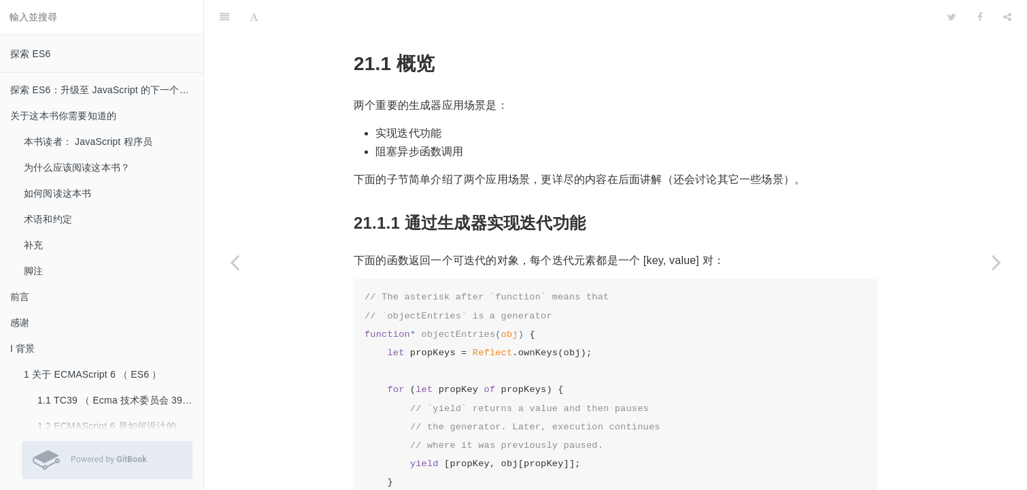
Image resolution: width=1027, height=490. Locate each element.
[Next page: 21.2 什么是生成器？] (996, 262)
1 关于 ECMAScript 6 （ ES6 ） (93, 374)
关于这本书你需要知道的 (63, 115)
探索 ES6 (30, 53)
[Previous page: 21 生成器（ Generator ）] (234, 262)
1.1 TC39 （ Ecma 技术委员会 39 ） (116, 400)
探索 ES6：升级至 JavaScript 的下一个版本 (104, 89)
